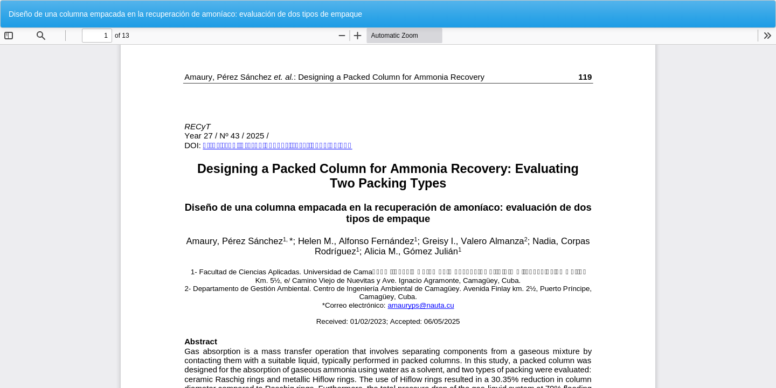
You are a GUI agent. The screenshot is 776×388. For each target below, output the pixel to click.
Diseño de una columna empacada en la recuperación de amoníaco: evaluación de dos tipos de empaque (185, 14)
